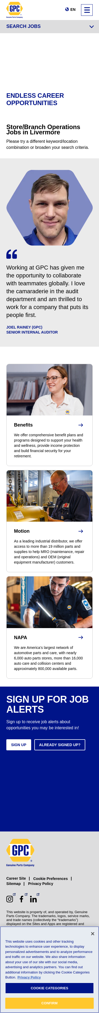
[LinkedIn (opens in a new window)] (33, 899)
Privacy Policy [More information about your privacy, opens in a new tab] (29, 977)
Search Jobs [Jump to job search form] (23, 26)
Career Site (16, 878)
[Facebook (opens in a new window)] (21, 899)
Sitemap (13, 884)
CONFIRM (49, 1003)
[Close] (92, 933)
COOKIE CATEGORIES (49, 988)
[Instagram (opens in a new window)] (9, 899)
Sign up (18, 745)
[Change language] (70, 9)
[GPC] (14, 10)
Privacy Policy (40, 884)
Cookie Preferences (50, 879)
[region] (49, 969)
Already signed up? (60, 745)
